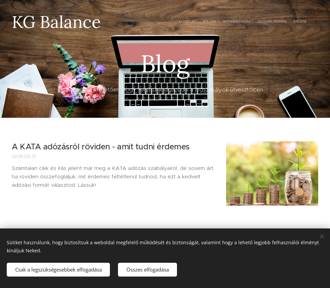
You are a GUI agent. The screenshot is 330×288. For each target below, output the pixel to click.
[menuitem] (278, 21)
